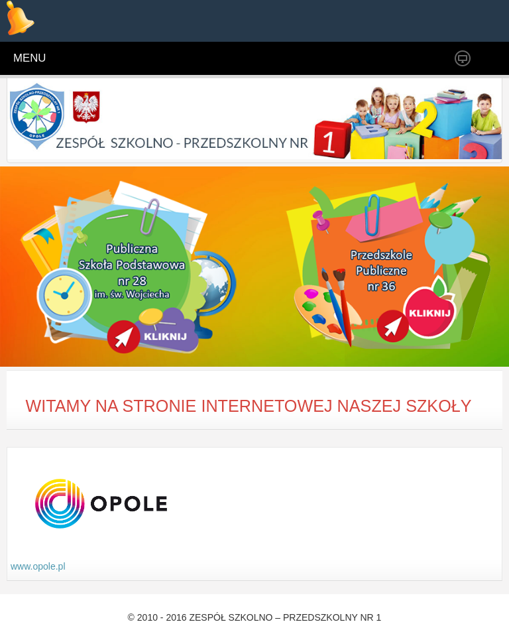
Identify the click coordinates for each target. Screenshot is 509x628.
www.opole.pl (38, 566)
